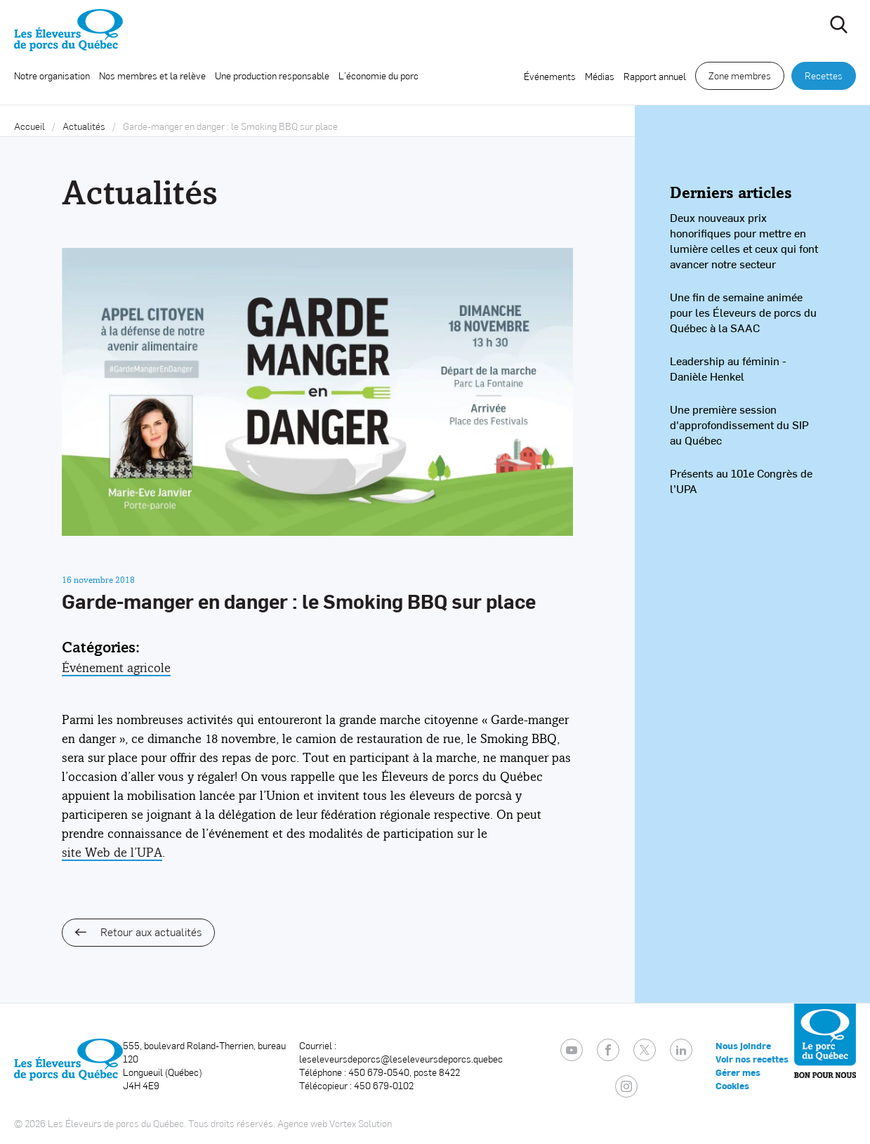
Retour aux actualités (138, 931)
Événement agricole (116, 668)
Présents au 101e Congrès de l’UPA (741, 481)
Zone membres (739, 75)
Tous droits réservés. (231, 1123)
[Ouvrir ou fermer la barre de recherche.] (838, 24)
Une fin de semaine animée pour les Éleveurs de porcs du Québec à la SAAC (743, 312)
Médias (599, 76)
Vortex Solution (360, 1123)
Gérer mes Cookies (738, 1079)
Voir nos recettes (752, 1059)
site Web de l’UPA (112, 852)
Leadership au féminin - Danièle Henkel (728, 368)
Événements (550, 76)
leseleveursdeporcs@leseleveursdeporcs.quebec (401, 1058)
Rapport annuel (655, 76)
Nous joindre (743, 1045)
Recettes (824, 75)
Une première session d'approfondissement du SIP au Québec (739, 424)
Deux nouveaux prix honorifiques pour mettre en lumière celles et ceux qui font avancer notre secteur (744, 240)
